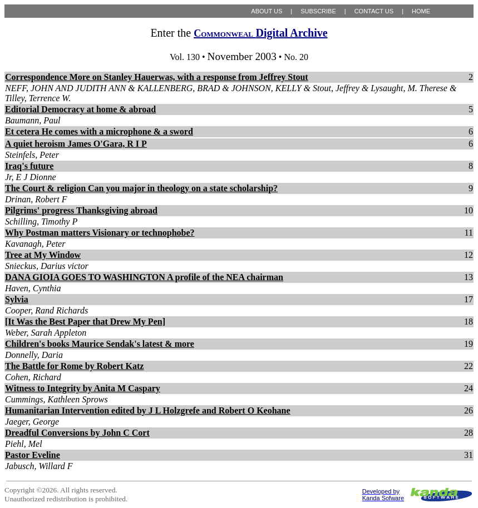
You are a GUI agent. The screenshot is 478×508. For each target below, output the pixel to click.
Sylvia (16, 299)
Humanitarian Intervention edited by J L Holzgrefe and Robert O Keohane (147, 410)
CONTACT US (374, 11)
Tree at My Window (43, 255)
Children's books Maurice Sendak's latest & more (99, 343)
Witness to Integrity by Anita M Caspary (82, 388)
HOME (421, 11)
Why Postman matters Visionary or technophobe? (100, 232)
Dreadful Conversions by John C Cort (77, 432)
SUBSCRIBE (318, 11)
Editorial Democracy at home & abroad (80, 109)
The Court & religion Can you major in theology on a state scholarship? (141, 188)
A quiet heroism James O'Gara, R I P (76, 143)
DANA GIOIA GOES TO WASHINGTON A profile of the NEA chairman (144, 277)
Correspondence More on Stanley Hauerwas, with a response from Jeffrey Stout (156, 77)
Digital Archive (260, 33)
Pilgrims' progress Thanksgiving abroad (81, 210)
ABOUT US (266, 11)
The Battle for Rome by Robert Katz (74, 366)
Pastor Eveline (32, 455)
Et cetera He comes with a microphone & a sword (99, 131)
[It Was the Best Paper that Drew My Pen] (85, 321)
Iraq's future (29, 166)
